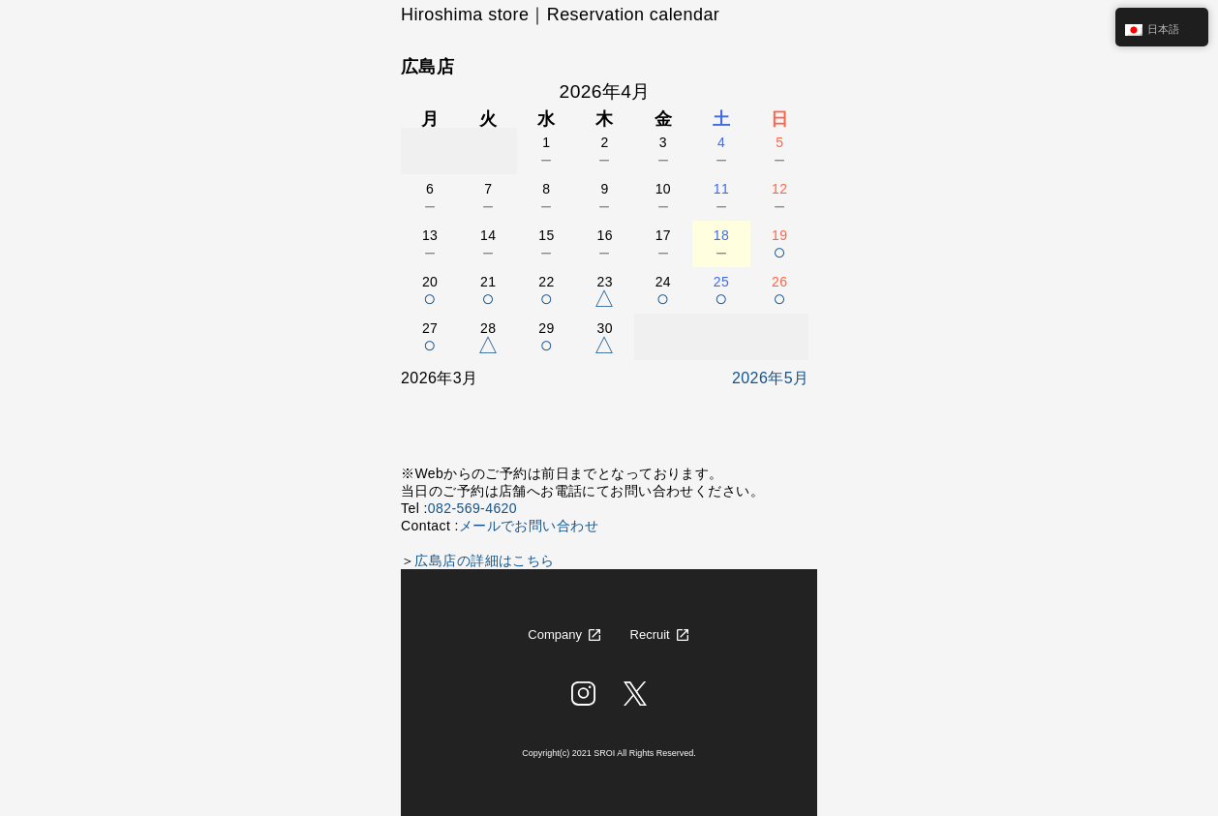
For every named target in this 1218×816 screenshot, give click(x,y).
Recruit (650, 634)
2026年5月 (770, 378)
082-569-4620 (472, 508)
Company (555, 634)
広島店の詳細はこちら (484, 560)
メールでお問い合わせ (528, 525)
